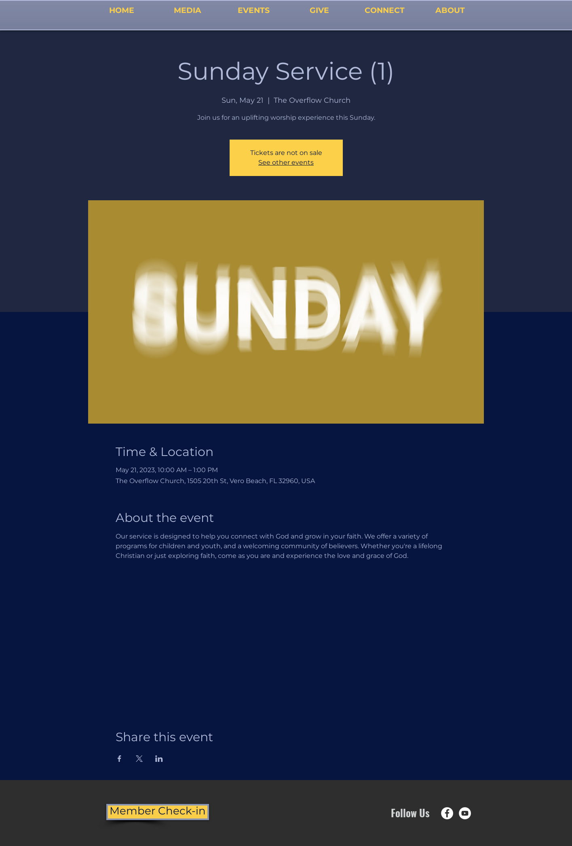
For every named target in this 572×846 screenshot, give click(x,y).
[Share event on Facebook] (119, 758)
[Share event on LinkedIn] (159, 758)
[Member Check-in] (157, 812)
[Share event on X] (139, 758)
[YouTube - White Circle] (465, 813)
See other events (286, 162)
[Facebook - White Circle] (447, 813)
